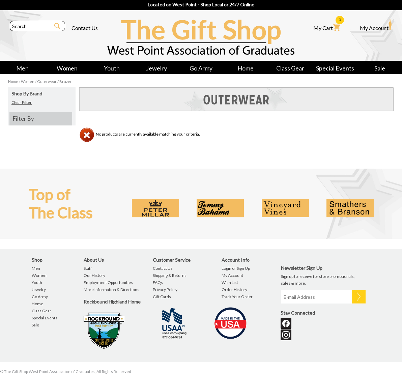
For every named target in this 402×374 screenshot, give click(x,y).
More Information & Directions (111, 289)
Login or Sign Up (236, 268)
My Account (376, 25)
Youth (112, 68)
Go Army (201, 68)
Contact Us (84, 28)
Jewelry (156, 68)
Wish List (230, 282)
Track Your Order (237, 296)
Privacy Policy (165, 289)
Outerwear (47, 81)
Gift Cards (162, 296)
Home (245, 68)
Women (67, 68)
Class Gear (290, 68)
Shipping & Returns (169, 275)
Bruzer (65, 81)
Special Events (335, 68)
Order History (234, 289)
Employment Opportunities (108, 282)
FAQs (158, 282)
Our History (94, 275)
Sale (379, 68)
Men (22, 68)
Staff (88, 268)
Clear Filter (21, 102)
